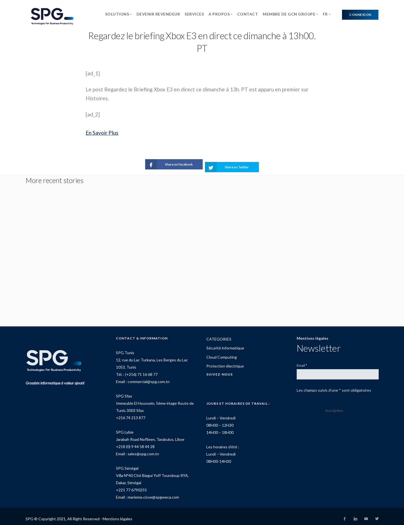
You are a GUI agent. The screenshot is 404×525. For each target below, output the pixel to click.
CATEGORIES (218, 334)
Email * (302, 361)
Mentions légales (312, 333)
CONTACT (247, 14)
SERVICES (194, 14)
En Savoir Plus (102, 132)
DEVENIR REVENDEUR (158, 14)
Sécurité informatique (225, 343)
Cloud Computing (221, 352)
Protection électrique (225, 361)
